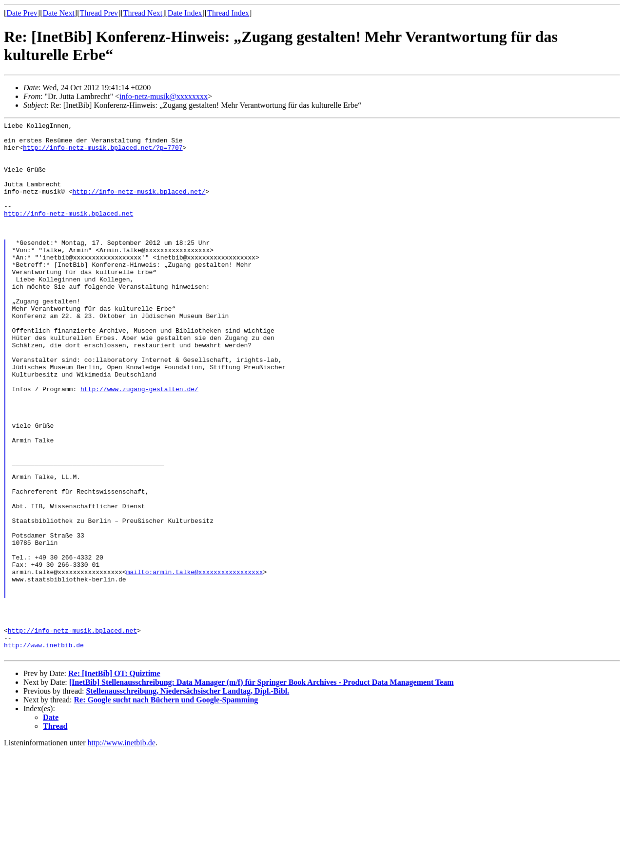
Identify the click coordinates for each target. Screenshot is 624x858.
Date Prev (22, 13)
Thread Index (228, 13)
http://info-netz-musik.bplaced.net (68, 232)
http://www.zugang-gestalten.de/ (139, 443)
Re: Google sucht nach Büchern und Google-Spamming (166, 806)
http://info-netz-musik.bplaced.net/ (138, 205)
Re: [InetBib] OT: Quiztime (114, 780)
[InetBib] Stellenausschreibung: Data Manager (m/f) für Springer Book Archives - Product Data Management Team (261, 789)
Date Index (185, 13)
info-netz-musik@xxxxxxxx (163, 96)
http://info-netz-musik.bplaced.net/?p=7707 (103, 153)
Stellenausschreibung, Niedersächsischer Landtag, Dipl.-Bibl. (187, 798)
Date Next (59, 13)
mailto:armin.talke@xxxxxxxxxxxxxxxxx (194, 662)
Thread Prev (98, 13)
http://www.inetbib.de (44, 750)
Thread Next (142, 13)
